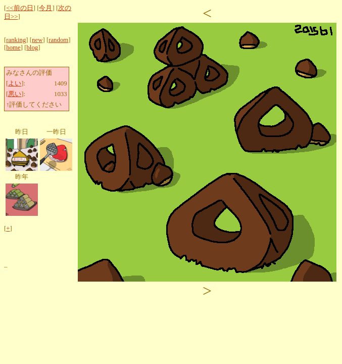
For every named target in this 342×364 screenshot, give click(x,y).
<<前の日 (19, 8)
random (58, 39)
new (37, 39)
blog (32, 47)
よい (14, 83)
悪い (14, 94)
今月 (45, 8)
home (13, 47)
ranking (16, 39)
